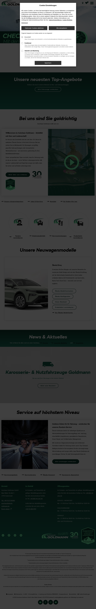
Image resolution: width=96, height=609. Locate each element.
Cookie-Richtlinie (67, 20)
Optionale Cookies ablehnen (34, 28)
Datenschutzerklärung (55, 20)
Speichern (48, 63)
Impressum (24, 23)
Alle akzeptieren (61, 28)
